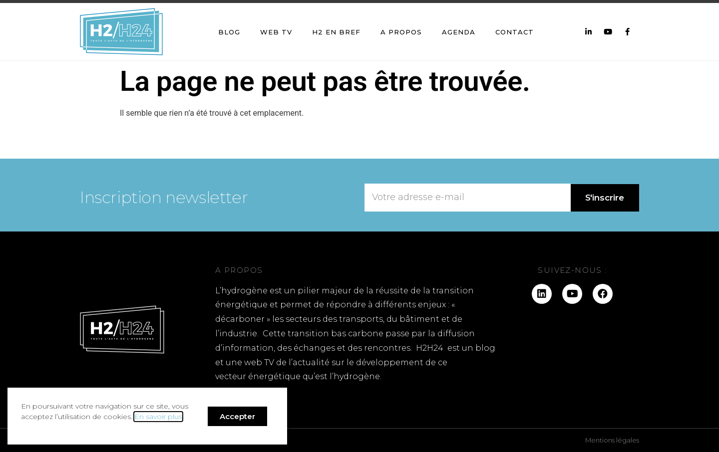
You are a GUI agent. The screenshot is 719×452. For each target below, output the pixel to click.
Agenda (458, 32)
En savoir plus (158, 416)
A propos (401, 32)
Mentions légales (612, 440)
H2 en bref (336, 32)
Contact (514, 32)
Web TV (276, 32)
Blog (229, 32)
